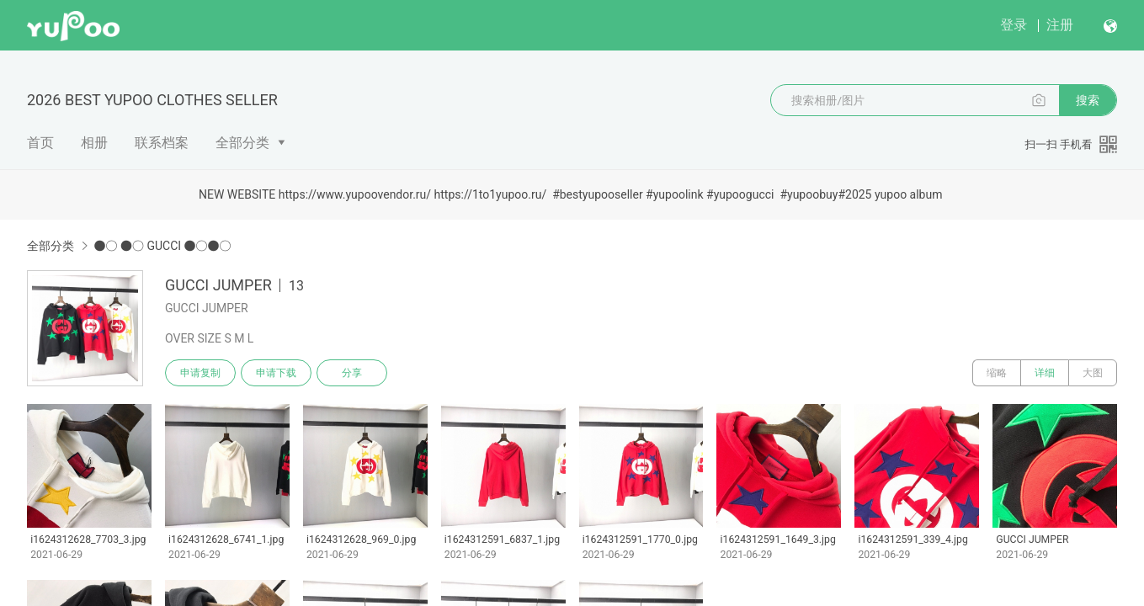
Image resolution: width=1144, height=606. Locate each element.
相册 (94, 143)
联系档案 (162, 143)
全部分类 (242, 143)
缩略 (997, 373)
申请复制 (200, 373)
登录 (1013, 25)
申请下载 (276, 373)
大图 (1093, 373)
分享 (352, 373)
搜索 (1087, 100)
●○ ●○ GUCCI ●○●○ (162, 245)
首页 (40, 143)
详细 (1045, 373)
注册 (1059, 25)
